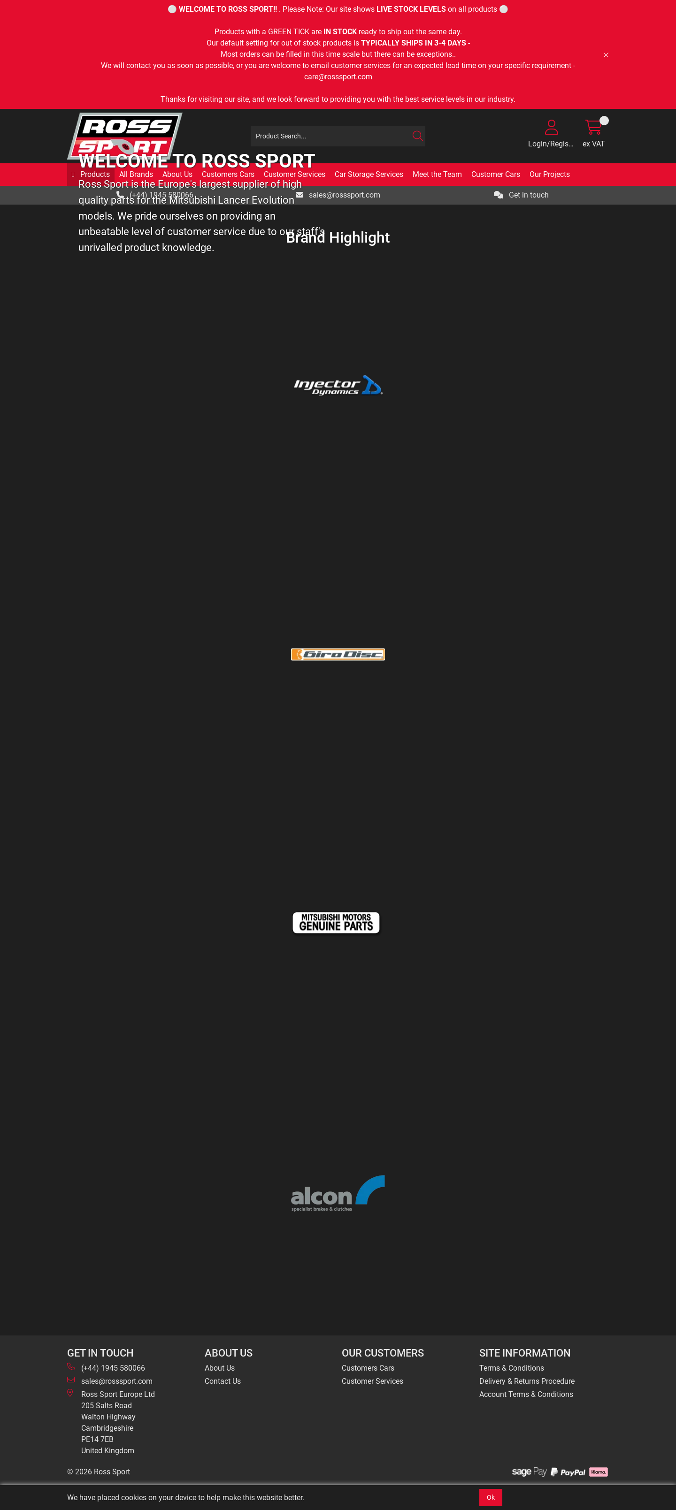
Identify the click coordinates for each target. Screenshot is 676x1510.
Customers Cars (368, 1368)
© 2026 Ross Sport (98, 1471)
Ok (491, 1497)
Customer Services (372, 1381)
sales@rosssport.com (110, 1381)
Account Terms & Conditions (526, 1394)
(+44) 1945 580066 (106, 1368)
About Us (220, 1368)
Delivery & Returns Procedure (527, 1381)
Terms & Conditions (511, 1368)
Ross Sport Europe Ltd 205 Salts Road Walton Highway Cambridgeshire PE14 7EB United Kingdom (111, 1422)
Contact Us (223, 1381)
